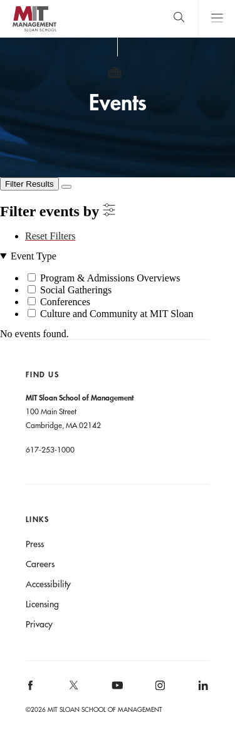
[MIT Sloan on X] (72, 689)
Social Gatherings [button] (76, 290)
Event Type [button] (33, 256)
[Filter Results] (29, 184)
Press (35, 544)
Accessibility (48, 584)
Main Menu (216, 18)
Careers (40, 564)
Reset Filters (50, 236)
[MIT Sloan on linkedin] (202, 689)
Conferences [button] (65, 301)
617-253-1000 (50, 449)
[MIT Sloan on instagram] (159, 689)
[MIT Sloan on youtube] (115, 691)
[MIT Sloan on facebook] (30, 689)
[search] (178, 18)
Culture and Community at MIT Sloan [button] (117, 313)
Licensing (42, 604)
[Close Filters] (66, 187)
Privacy (39, 624)
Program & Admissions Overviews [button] (110, 278)
